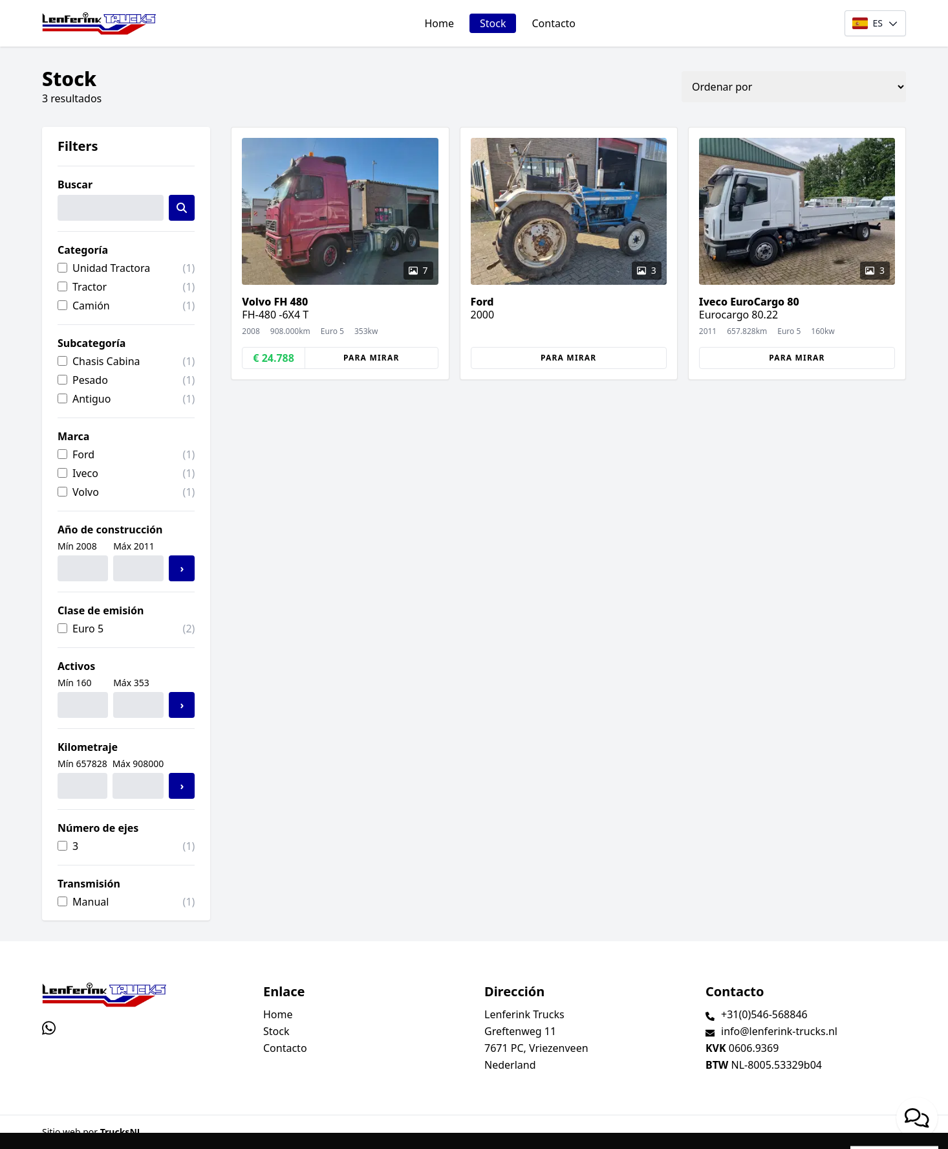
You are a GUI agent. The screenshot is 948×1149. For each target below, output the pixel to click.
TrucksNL (121, 1132)
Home (439, 23)
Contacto (554, 23)
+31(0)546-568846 (764, 1014)
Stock (493, 23)
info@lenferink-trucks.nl (779, 1031)
